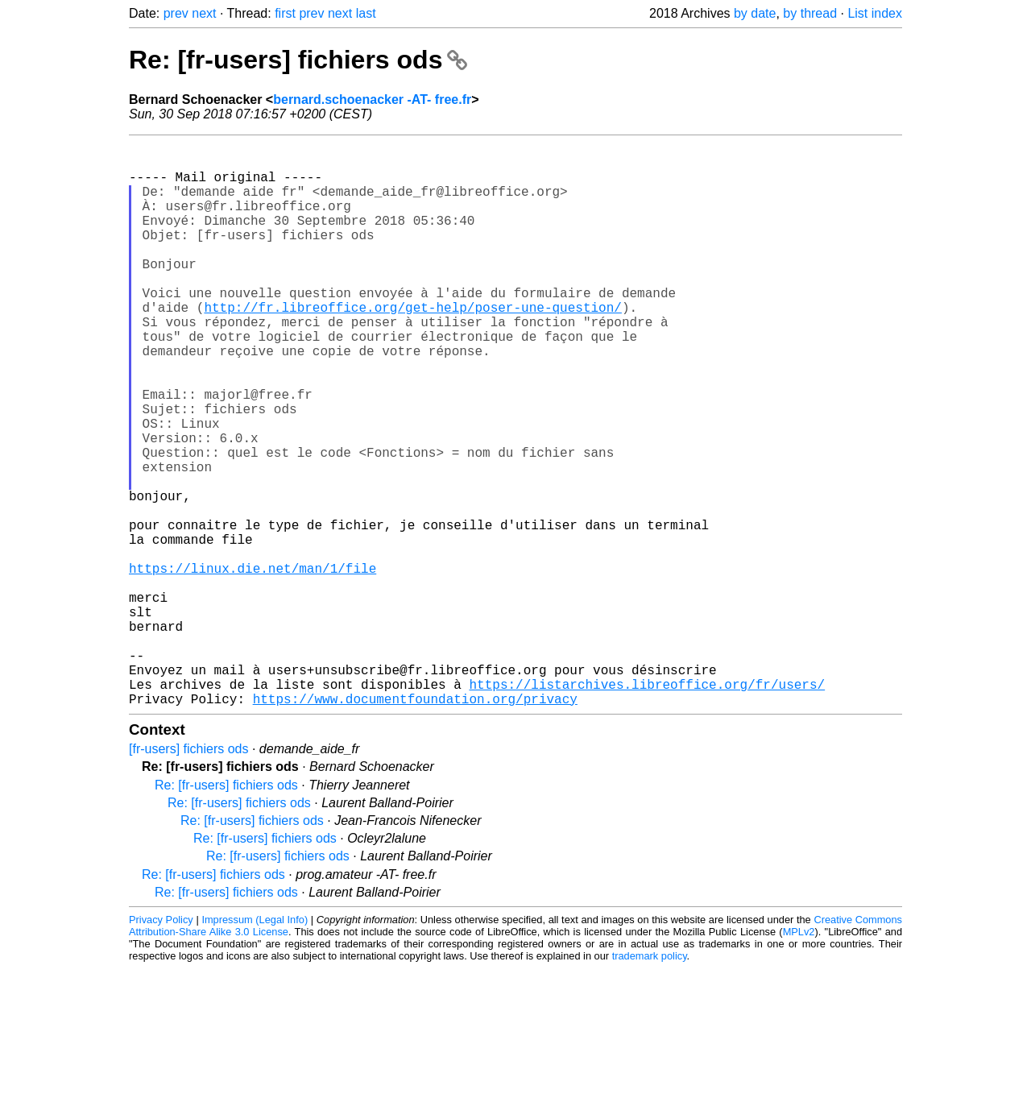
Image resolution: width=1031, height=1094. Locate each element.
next (204, 13)
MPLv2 (799, 1057)
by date (755, 13)
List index (874, 13)
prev (176, 13)
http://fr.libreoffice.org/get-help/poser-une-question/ (412, 345)
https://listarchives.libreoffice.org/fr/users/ (647, 806)
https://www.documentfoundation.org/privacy (415, 824)
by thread (810, 13)
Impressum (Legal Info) (254, 1045)
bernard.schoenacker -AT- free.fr (372, 99)
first (285, 13)
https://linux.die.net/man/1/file (252, 664)
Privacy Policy (161, 1045)
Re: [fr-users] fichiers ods (298, 59)
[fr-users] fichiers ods (188, 874)
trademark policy (649, 1081)
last (366, 13)
